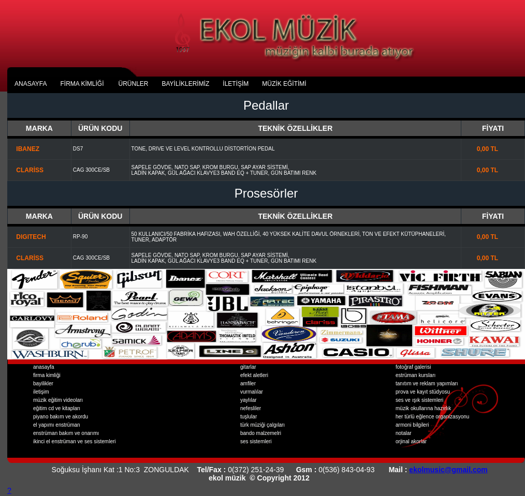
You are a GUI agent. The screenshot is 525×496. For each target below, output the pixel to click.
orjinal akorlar (411, 441)
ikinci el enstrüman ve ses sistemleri (74, 441)
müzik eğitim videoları (58, 400)
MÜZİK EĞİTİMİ (284, 83)
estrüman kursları (415, 375)
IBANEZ (24, 149)
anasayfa (30, 83)
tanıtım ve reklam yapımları (427, 383)
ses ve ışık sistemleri (419, 400)
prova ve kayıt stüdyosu (423, 392)
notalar (404, 433)
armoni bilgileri (412, 425)
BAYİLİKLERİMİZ (186, 83)
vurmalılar (251, 392)
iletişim (41, 392)
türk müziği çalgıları (262, 425)
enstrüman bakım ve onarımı (66, 433)
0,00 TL (480, 149)
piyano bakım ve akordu (60, 416)
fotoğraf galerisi (413, 367)
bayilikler (43, 383)
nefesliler (250, 408)
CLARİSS (26, 170)
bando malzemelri (260, 433)
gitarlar (248, 367)
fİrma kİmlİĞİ (82, 83)
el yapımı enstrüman (56, 425)
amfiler (248, 383)
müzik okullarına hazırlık (423, 408)
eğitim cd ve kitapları (56, 408)
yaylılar (248, 400)
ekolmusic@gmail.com (448, 469)
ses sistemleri (256, 441)
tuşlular (248, 416)
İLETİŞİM (236, 83)
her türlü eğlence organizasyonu (432, 416)
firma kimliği (47, 375)
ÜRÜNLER (133, 83)
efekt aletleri (254, 375)
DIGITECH (27, 237)
